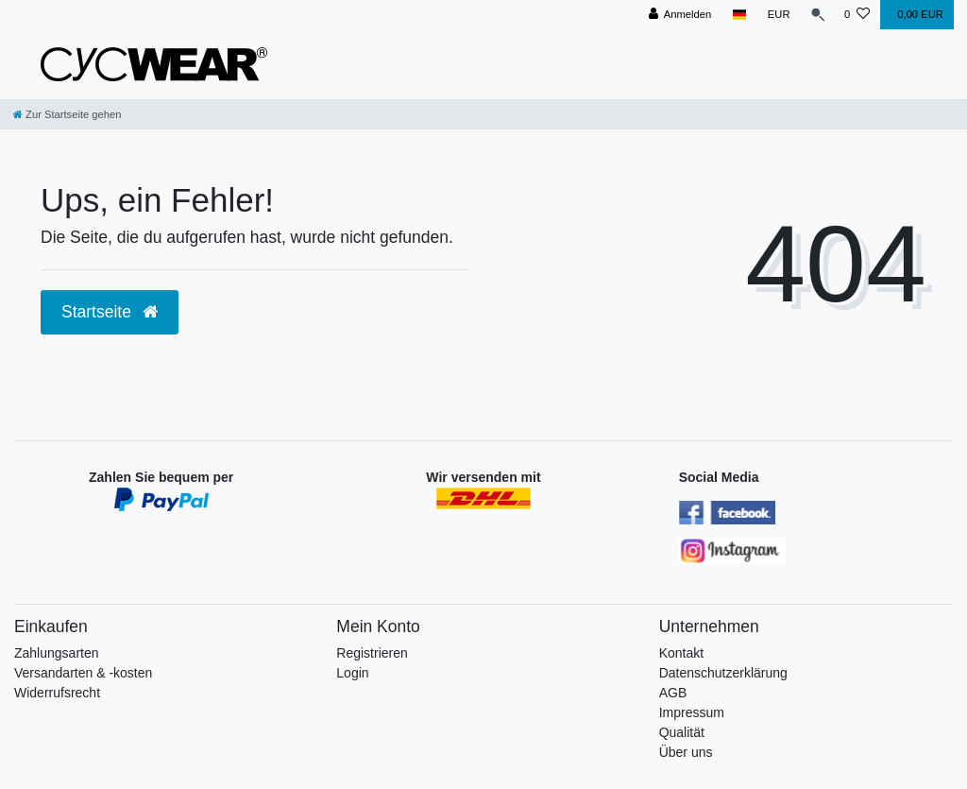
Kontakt (681, 652)
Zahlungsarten (56, 652)
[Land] (735, 14)
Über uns (686, 752)
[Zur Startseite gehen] (67, 114)
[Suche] (815, 14)
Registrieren (371, 652)
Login (352, 672)
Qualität (681, 732)
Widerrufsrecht (57, 692)
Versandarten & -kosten (83, 672)
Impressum (691, 712)
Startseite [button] (109, 311)
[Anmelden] (676, 14)
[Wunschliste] (857, 14)
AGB (673, 692)
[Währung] (774, 14)
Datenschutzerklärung (723, 672)
